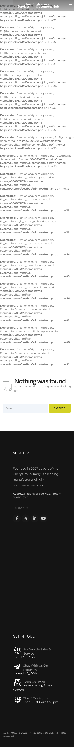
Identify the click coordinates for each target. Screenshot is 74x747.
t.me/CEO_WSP (25, 673)
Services (23, 6)
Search (60, 408)
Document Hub (47, 6)
